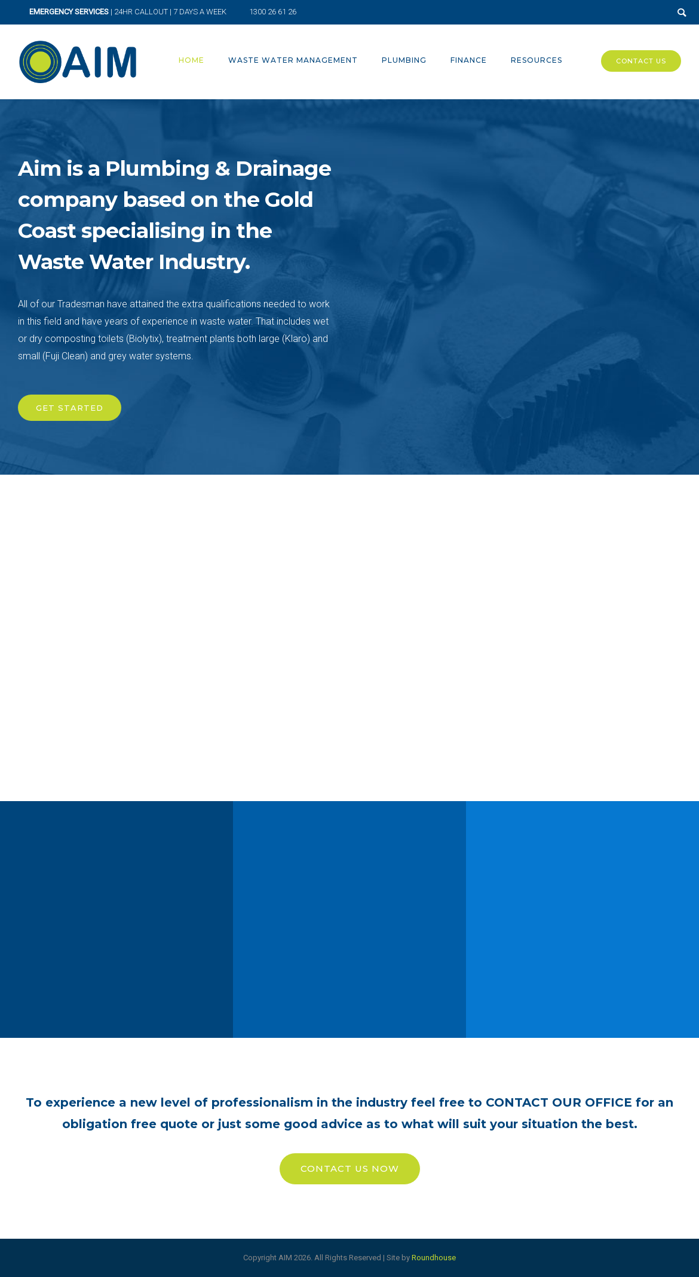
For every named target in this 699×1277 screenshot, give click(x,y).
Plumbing (404, 60)
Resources (536, 60)
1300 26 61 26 (272, 11)
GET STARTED (69, 408)
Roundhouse (434, 1257)
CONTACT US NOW (350, 1168)
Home (191, 60)
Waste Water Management (293, 60)
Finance (468, 60)
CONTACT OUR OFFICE (561, 1102)
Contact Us (641, 61)
